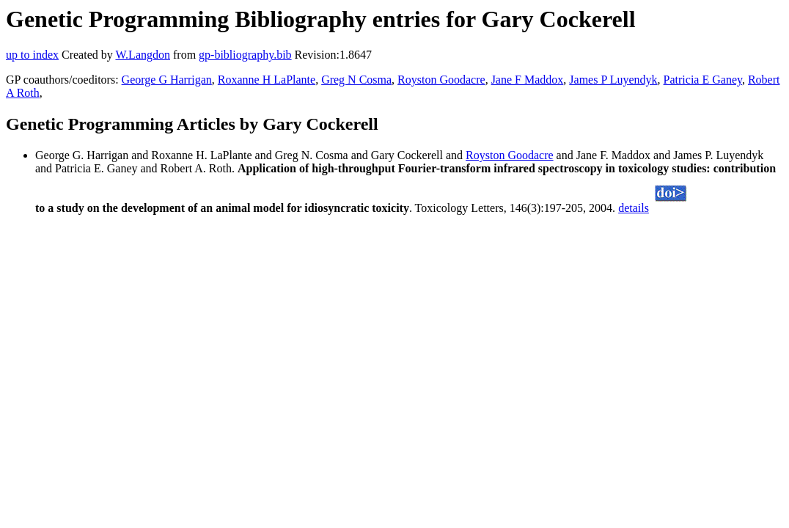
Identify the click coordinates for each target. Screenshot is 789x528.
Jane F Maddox (527, 79)
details (633, 208)
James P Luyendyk (613, 79)
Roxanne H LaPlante (266, 79)
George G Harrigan (167, 79)
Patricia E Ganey (703, 79)
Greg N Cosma (356, 79)
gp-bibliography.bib (245, 54)
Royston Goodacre (441, 79)
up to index (32, 54)
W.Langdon (142, 54)
